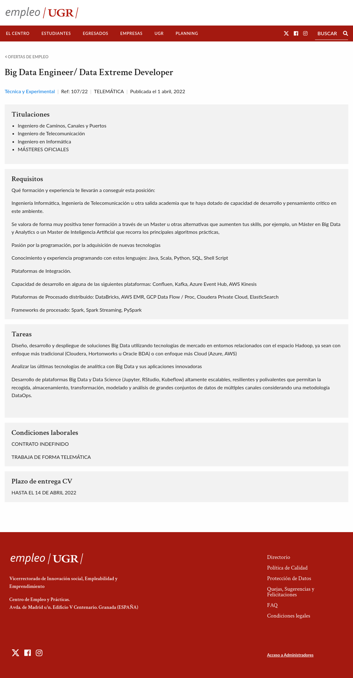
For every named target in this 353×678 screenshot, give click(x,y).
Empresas (131, 33)
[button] (286, 33)
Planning (187, 33)
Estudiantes (56, 33)
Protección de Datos (289, 578)
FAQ (272, 605)
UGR (159, 33)
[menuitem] (18, 33)
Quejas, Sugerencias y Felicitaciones (290, 591)
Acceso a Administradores (290, 654)
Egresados (95, 33)
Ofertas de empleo (27, 57)
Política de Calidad (287, 567)
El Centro (18, 33)
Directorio (278, 557)
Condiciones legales (288, 615)
